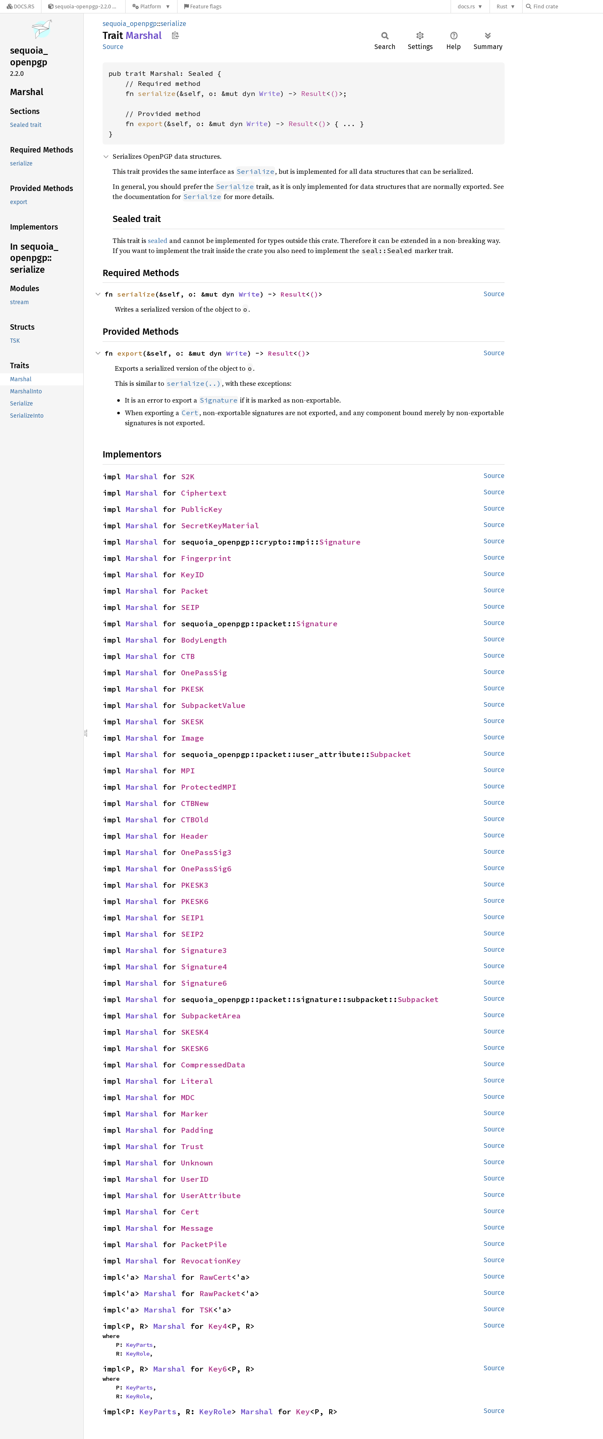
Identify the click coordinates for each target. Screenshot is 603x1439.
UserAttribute (211, 1195)
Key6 (218, 1369)
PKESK (192, 689)
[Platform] (151, 6)
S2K (188, 476)
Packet (195, 591)
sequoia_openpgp (130, 24)
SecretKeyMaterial (220, 525)
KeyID (192, 574)
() (334, 93)
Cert (190, 1212)
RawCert (215, 1277)
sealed (158, 240)
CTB (188, 656)
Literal (197, 1081)
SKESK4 (195, 1032)
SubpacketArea (211, 1015)
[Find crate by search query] (568, 6)
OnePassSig (204, 672)
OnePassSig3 (206, 852)
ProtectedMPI (208, 787)
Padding (197, 1130)
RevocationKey (211, 1261)
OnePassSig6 (206, 868)
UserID (195, 1179)
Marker (195, 1114)
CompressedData (213, 1065)
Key (303, 1411)
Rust (502, 6)
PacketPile (204, 1244)
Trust (192, 1146)
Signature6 (204, 983)
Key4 (218, 1326)
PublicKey (201, 509)
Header (195, 836)
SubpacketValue (213, 705)
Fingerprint (206, 558)
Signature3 (204, 950)
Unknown (197, 1163)
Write (269, 93)
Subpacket (390, 754)
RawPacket (220, 1293)
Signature (340, 542)
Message (197, 1228)
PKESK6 (195, 901)
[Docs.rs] (20, 6)
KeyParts (139, 1345)
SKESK (192, 721)
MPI (188, 770)
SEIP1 (192, 917)
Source (113, 47)
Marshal (142, 476)
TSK (206, 1310)
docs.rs (466, 6)
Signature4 (204, 966)
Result (313, 93)
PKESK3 (195, 885)
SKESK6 (195, 1048)
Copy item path (175, 35)
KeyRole (137, 1353)
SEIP (190, 607)
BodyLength (204, 640)
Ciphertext (204, 493)
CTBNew (195, 803)
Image (192, 738)
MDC (188, 1097)
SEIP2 (192, 934)
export (150, 123)
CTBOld (195, 819)
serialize (173, 24)
